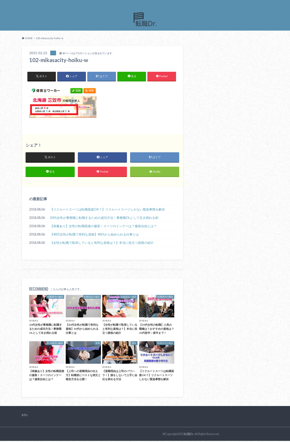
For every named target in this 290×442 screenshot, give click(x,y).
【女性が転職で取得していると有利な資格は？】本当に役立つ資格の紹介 (102, 244)
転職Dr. (189, 435)
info (25, 416)
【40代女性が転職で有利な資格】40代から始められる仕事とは (94, 236)
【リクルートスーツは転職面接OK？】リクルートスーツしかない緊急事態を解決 (107, 211)
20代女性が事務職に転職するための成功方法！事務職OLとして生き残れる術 (104, 219)
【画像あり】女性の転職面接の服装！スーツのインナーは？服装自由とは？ (103, 227)
